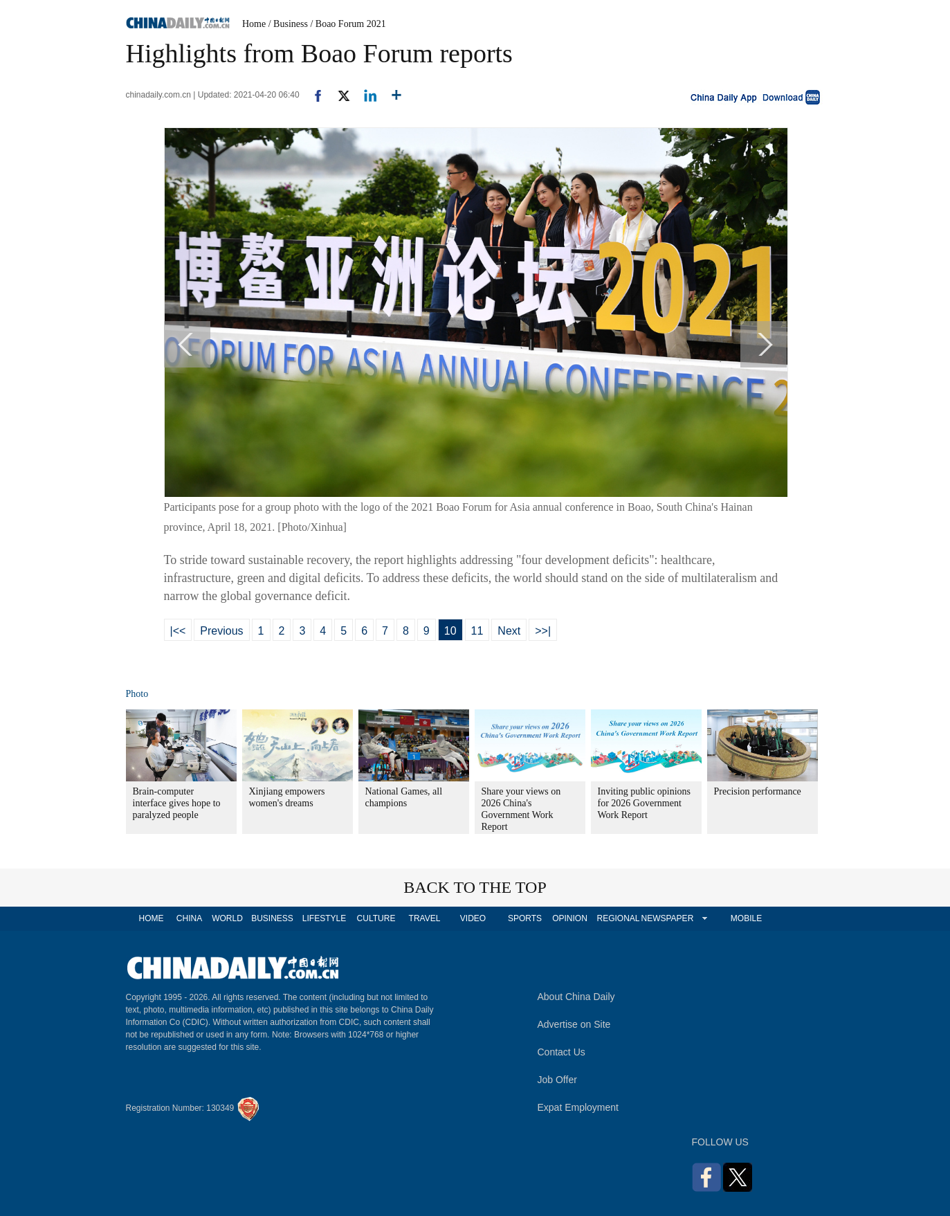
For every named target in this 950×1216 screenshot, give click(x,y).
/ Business (288, 24)
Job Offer (557, 1079)
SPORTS (525, 918)
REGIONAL (617, 918)
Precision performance (757, 791)
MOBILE (746, 918)
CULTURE (376, 918)
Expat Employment (578, 1107)
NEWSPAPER (667, 918)
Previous (221, 631)
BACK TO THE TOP (475, 887)
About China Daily (576, 996)
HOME (151, 918)
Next (508, 631)
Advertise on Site (574, 1024)
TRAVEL (425, 918)
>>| (543, 631)
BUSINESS (272, 918)
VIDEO (473, 918)
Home (254, 24)
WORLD (227, 918)
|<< (178, 631)
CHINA (189, 918)
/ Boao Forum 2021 (347, 24)
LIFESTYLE (324, 918)
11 (477, 631)
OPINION (569, 918)
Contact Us (561, 1052)
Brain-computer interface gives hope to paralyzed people (177, 803)
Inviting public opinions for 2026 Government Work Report (644, 803)
